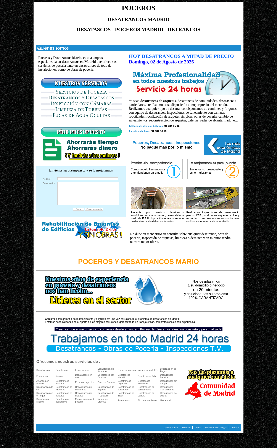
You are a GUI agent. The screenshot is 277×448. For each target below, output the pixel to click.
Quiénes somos (171, 427)
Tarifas (197, 427)
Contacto (235, 427)
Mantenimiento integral (216, 427)
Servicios (186, 427)
